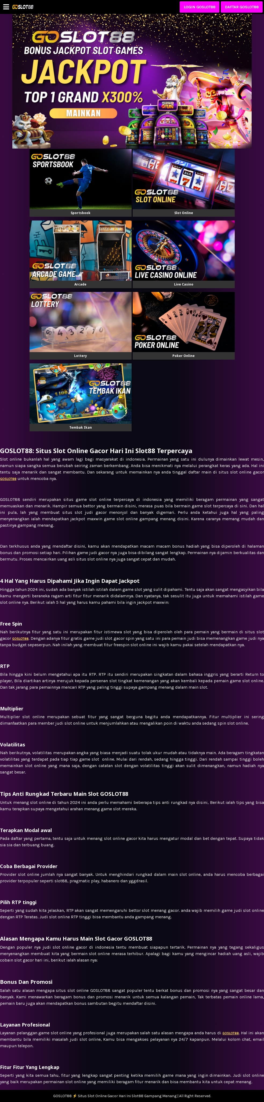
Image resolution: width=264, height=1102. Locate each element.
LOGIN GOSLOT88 (199, 7)
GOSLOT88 (230, 1033)
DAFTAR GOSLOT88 (242, 7)
